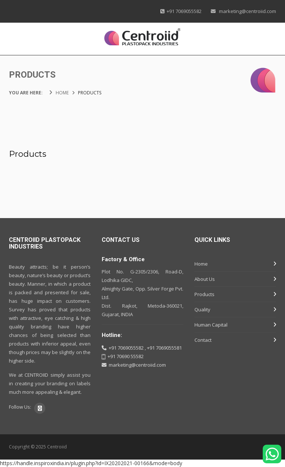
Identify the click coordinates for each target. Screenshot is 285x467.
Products (204, 294)
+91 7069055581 (164, 347)
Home (201, 263)
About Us (204, 279)
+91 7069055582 (183, 11)
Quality (202, 309)
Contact (203, 340)
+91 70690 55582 (126, 356)
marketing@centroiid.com (247, 11)
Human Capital (210, 324)
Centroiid (57, 447)
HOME (62, 93)
